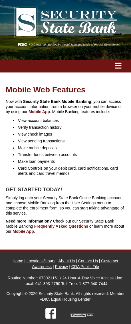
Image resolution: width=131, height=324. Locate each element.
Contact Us (88, 261)
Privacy (61, 266)
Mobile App (39, 111)
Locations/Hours (41, 261)
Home (18, 261)
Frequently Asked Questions (61, 226)
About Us (67, 261)
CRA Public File (85, 266)
